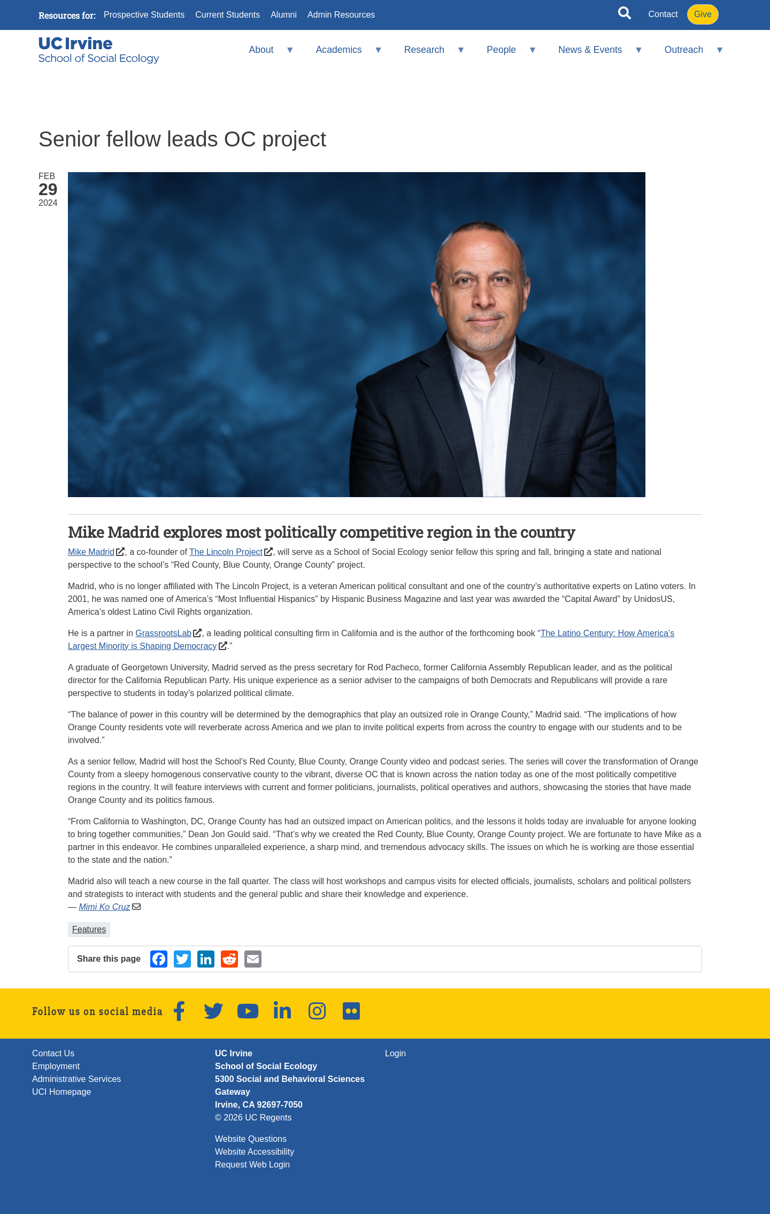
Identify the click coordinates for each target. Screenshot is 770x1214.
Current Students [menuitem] (227, 15)
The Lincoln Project (226, 551)
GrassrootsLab (163, 633)
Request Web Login (252, 1164)
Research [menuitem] (427, 54)
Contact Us (53, 1053)
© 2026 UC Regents (253, 1117)
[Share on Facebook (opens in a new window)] (158, 959)
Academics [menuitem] (342, 54)
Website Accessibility (254, 1151)
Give (703, 14)
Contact (663, 14)
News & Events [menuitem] (593, 54)
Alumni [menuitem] (284, 15)
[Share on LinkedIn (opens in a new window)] (205, 959)
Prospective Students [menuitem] (144, 15)
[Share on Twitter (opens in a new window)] (182, 959)
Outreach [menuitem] (687, 54)
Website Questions (251, 1138)
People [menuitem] (505, 54)
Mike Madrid (91, 551)
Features (89, 929)
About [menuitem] (265, 54)
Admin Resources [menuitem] (341, 15)
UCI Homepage (61, 1091)
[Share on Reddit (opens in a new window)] (229, 959)
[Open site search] (624, 15)
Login (395, 1053)
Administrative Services (76, 1079)
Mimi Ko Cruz (104, 906)
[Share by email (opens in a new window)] (253, 959)
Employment (56, 1066)
